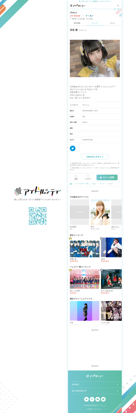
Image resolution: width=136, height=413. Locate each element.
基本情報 (77, 23)
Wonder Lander (95, 229)
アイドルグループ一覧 (81, 183)
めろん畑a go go (107, 291)
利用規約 (75, 384)
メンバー (95, 23)
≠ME (71, 229)
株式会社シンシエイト (99, 405)
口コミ (112, 23)
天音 (71, 322)
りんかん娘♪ (105, 322)
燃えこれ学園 (75, 291)
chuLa (73, 12)
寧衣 (92, 227)
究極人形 (73, 259)
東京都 (73, 19)
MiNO (103, 259)
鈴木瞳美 (73, 227)
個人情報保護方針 (79, 391)
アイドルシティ (97, 409)
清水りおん (115, 227)
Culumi (113, 229)
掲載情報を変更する (94, 157)
